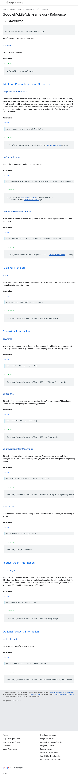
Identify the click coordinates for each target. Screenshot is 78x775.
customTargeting (11, 639)
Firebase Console (46, 749)
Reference (45, 9)
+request (7, 45)
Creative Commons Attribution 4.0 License (61, 692)
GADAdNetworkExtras (53, 145)
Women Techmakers (10, 749)
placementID (9, 506)
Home (4, 9)
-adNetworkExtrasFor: (13, 157)
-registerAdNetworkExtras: (16, 91)
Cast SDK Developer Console (50, 756)
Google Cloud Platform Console (51, 742)
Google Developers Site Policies (64, 694)
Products (12, 9)
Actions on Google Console (49, 752)
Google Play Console (47, 746)
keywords (7, 339)
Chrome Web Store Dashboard (50, 759)
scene (6, 275)
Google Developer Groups (11, 739)
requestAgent (9, 570)
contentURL (8, 394)
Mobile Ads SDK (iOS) (32, 9)
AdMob (14, 2)
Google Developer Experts (11, 742)
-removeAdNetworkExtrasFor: (17, 211)
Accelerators (7, 746)
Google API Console (47, 739)
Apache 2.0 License (35, 694)
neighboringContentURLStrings (18, 449)
